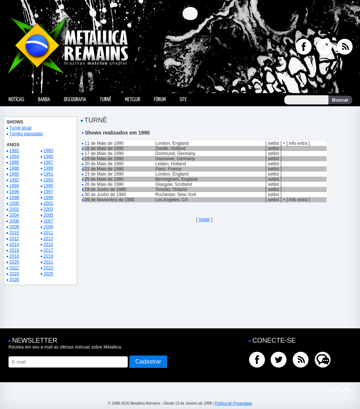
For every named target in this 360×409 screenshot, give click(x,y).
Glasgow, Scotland (173, 184)
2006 (14, 221)
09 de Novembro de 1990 (109, 199)
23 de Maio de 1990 (103, 174)
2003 (48, 209)
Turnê (105, 99)
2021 (48, 262)
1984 (14, 156)
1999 (48, 197)
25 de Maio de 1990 (103, 179)
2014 (14, 244)
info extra (298, 143)
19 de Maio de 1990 (103, 158)
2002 (14, 209)
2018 (14, 256)
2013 (48, 238)
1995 (48, 185)
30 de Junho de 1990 (105, 194)
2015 (48, 244)
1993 (48, 180)
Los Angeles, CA (171, 199)
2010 (14, 232)
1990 (14, 174)
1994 (14, 185)
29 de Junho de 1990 (105, 189)
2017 (48, 250)
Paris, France (168, 169)
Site (183, 99)
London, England (172, 143)
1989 (48, 168)
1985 (48, 156)
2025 (48, 273)
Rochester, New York (175, 194)
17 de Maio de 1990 (103, 153)
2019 (48, 256)
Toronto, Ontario (171, 189)
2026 (14, 279)
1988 (14, 168)
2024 (14, 273)
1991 (48, 174)
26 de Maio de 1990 (103, 184)
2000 (14, 203)
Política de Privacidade (233, 403)
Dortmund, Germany (175, 153)
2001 (48, 203)
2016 (14, 250)
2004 (14, 215)
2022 (14, 267)
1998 (14, 197)
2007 (48, 221)
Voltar (204, 219)
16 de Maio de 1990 (103, 148)
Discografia (75, 99)
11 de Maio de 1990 (103, 143)
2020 (14, 262)
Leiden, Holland (170, 163)
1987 (48, 162)
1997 (48, 191)
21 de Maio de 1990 (103, 169)
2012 (14, 238)
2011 (48, 232)
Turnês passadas (26, 133)
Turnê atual (20, 127)
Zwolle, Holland (170, 148)
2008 (14, 226)
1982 (14, 150)
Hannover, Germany (175, 158)
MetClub (132, 99)
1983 (48, 150)
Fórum (160, 99)
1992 (14, 180)
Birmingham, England (176, 179)
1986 (14, 162)
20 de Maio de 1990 (103, 163)
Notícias (16, 99)
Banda (44, 99)
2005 (48, 215)
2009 (48, 226)
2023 (48, 267)
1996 (14, 191)
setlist (273, 143)
